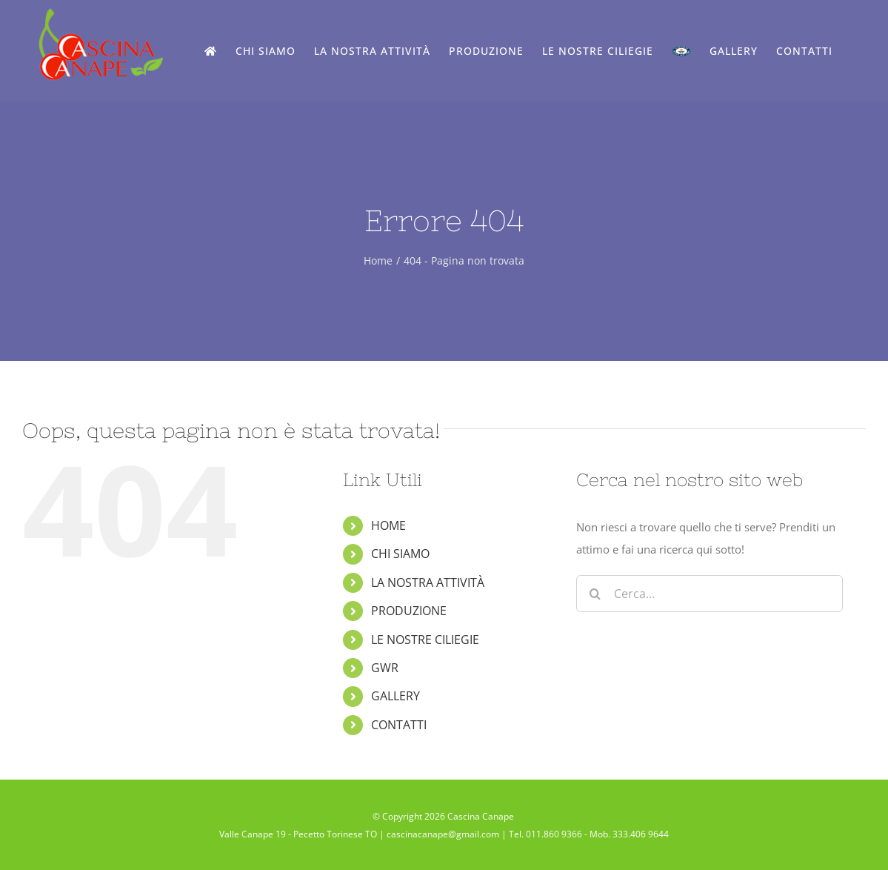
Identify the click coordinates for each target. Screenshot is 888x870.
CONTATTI (399, 725)
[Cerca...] (709, 593)
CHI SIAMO (400, 553)
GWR (384, 668)
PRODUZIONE (409, 610)
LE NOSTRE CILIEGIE (425, 639)
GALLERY (395, 696)
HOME (388, 525)
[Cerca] (594, 593)
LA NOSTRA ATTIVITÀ (427, 582)
